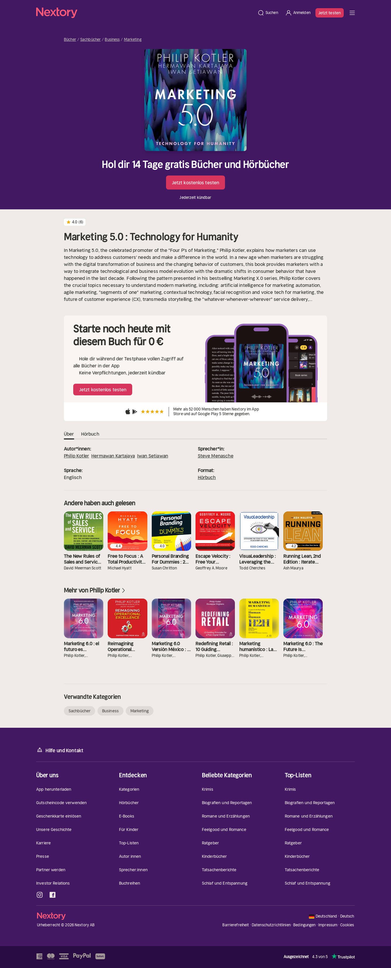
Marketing (133, 39)
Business (112, 39)
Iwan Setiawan (152, 456)
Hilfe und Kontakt (59, 750)
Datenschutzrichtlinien (271, 925)
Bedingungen (304, 925)
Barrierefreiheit (235, 925)
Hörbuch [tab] (90, 434)
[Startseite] (145, 13)
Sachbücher (90, 39)
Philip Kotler (76, 456)
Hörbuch (207, 477)
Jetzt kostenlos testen (195, 182)
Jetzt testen (329, 12)
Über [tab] (69, 434)
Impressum (327, 925)
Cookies (347, 925)
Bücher (70, 39)
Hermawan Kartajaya (113, 456)
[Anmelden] (298, 13)
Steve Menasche (215, 456)
